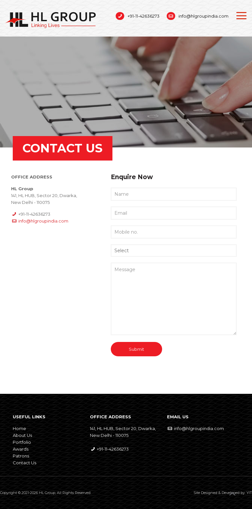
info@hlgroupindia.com (203, 16)
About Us (22, 435)
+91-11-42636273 (143, 16)
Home (19, 428)
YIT (249, 492)
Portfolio (22, 442)
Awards (20, 449)
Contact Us (24, 462)
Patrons (21, 455)
